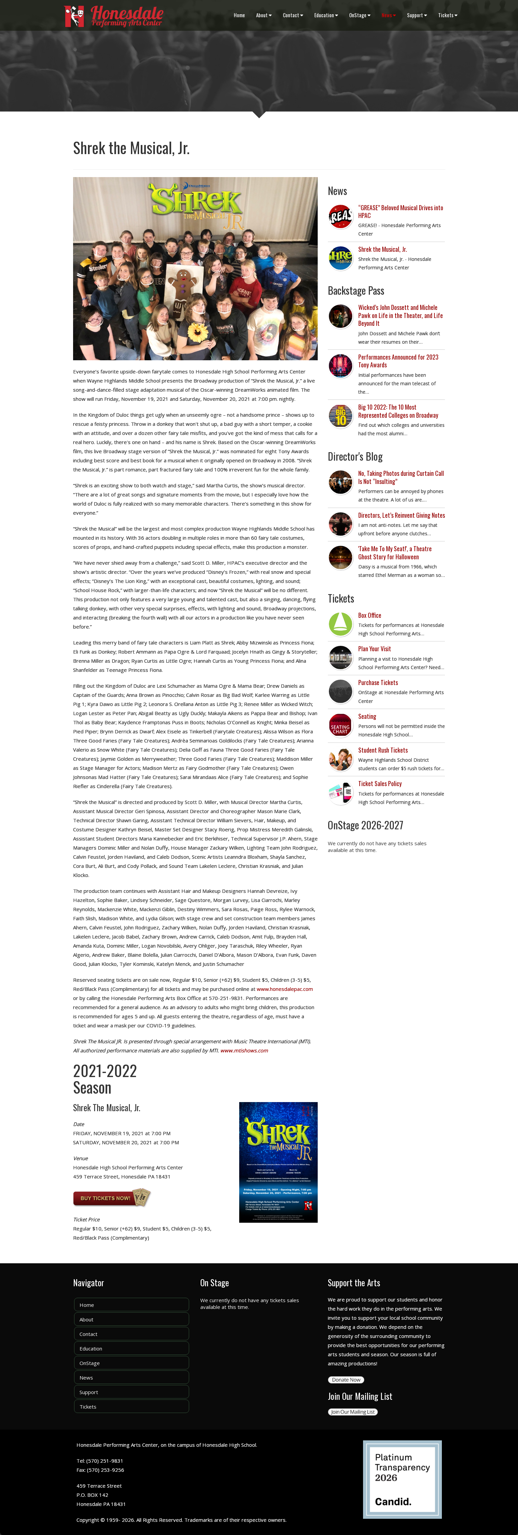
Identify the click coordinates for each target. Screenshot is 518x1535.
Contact (293, 15)
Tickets (447, 15)
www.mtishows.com (244, 1050)
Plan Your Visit (374, 648)
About (264, 15)
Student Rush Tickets (383, 750)
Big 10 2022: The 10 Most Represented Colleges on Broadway (398, 411)
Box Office (369, 615)
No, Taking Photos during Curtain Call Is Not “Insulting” (401, 477)
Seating (367, 716)
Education (326, 15)
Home (239, 15)
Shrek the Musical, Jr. (382, 249)
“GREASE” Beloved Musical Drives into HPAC (400, 211)
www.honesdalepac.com (285, 988)
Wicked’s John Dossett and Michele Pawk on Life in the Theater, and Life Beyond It (400, 315)
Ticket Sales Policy (380, 783)
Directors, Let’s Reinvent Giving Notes (401, 515)
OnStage (359, 15)
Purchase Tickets (378, 682)
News (389, 15)
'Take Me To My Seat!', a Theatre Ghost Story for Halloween (395, 552)
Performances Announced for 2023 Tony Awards (398, 360)
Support (417, 15)
